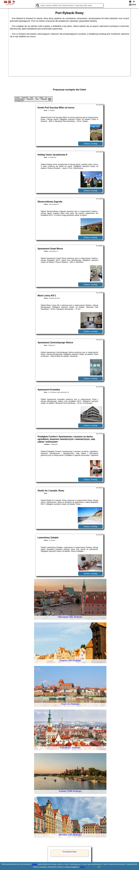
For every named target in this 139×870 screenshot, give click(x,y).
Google (34, 864)
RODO (82, 867)
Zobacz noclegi (90, 143)
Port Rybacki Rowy (69, 852)
